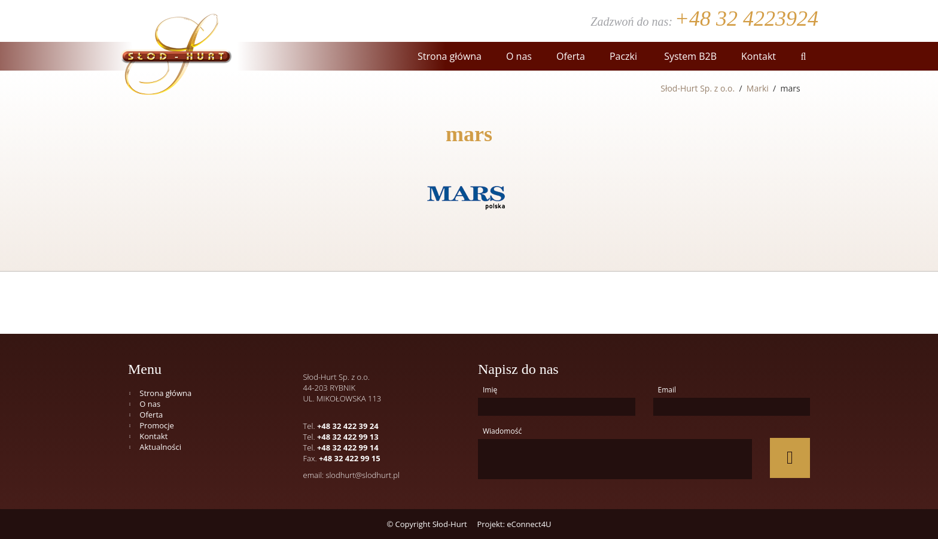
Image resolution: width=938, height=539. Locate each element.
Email (667, 390)
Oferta (570, 56)
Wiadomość (502, 431)
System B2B (689, 56)
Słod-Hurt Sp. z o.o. (697, 88)
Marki (758, 88)
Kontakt (758, 56)
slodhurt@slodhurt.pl (362, 475)
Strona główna (450, 56)
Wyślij (800, 430)
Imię (490, 390)
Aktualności (160, 446)
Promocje (156, 425)
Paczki (623, 56)
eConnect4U (529, 524)
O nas (519, 56)
